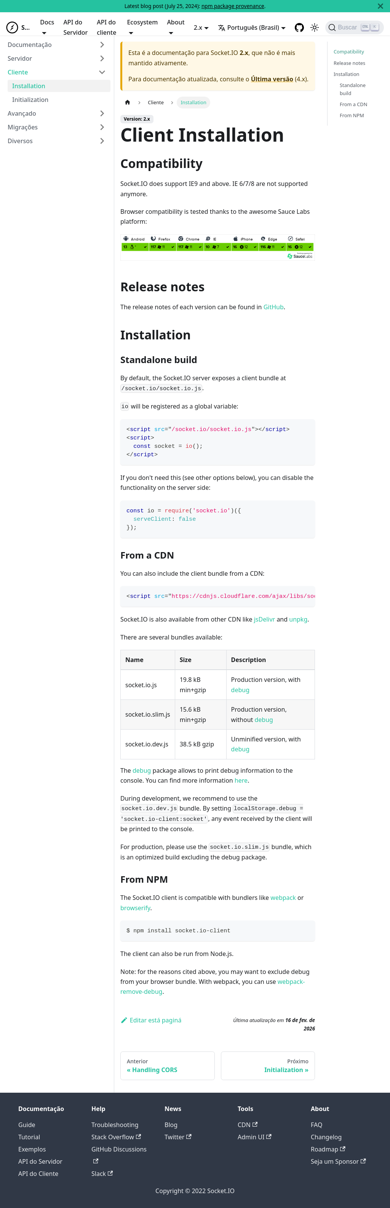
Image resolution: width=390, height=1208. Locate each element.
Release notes (349, 63)
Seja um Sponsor (338, 1161)
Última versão (272, 79)
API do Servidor (75, 27)
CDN (247, 1125)
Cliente (18, 72)
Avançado (22, 113)
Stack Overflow (116, 1137)
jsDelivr (264, 619)
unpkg (298, 619)
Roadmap (328, 1149)
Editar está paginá (150, 1020)
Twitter (178, 1137)
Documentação (30, 44)
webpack (283, 897)
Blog (171, 1125)
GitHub (274, 307)
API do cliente (106, 27)
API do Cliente (38, 1173)
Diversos (20, 141)
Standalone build (353, 89)
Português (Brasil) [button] (248, 27)
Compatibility (349, 51)
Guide (26, 1125)
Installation (28, 86)
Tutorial (29, 1137)
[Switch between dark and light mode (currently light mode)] (314, 27)
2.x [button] (198, 27)
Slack (102, 1173)
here (241, 780)
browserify (135, 908)
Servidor (20, 58)
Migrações (23, 127)
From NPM (352, 115)
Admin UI (255, 1137)
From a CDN (353, 104)
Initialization (30, 99)
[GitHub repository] (299, 27)
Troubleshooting (115, 1125)
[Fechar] (380, 6)
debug (240, 690)
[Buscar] (354, 27)
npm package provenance (232, 6)
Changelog (326, 1137)
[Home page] (127, 102)
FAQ (316, 1125)
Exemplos (32, 1149)
